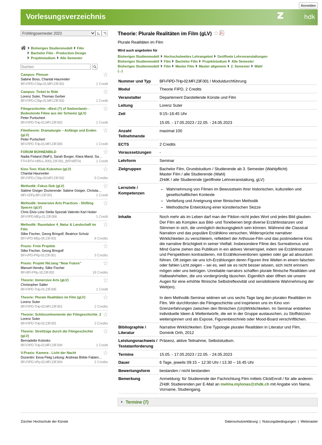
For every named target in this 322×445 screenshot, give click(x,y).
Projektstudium (43, 58)
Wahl (258, 66)
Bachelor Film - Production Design (58, 53)
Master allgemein (212, 66)
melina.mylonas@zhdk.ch (244, 384)
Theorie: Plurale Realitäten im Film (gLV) (53, 297)
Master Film (184, 66)
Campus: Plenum (35, 74)
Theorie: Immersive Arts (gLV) (45, 280)
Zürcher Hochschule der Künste (44, 421)
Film (80, 48)
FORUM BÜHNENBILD (39, 152)
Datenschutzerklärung (241, 421)
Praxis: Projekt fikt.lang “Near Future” (51, 263)
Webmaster (309, 421)
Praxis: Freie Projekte (38, 246)
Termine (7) (137, 402)
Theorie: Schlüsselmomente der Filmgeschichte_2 (61, 314)
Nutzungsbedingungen (279, 421)
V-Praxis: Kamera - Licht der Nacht (49, 353)
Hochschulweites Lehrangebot (188, 56)
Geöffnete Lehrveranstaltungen (242, 56)
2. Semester (240, 66)
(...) (120, 71)
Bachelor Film (186, 61)
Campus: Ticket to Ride (40, 92)
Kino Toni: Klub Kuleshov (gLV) (46, 169)
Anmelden (308, 5)
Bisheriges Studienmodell (51, 48)
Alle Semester (71, 58)
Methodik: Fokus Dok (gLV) (43, 186)
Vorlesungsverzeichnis (66, 16)
